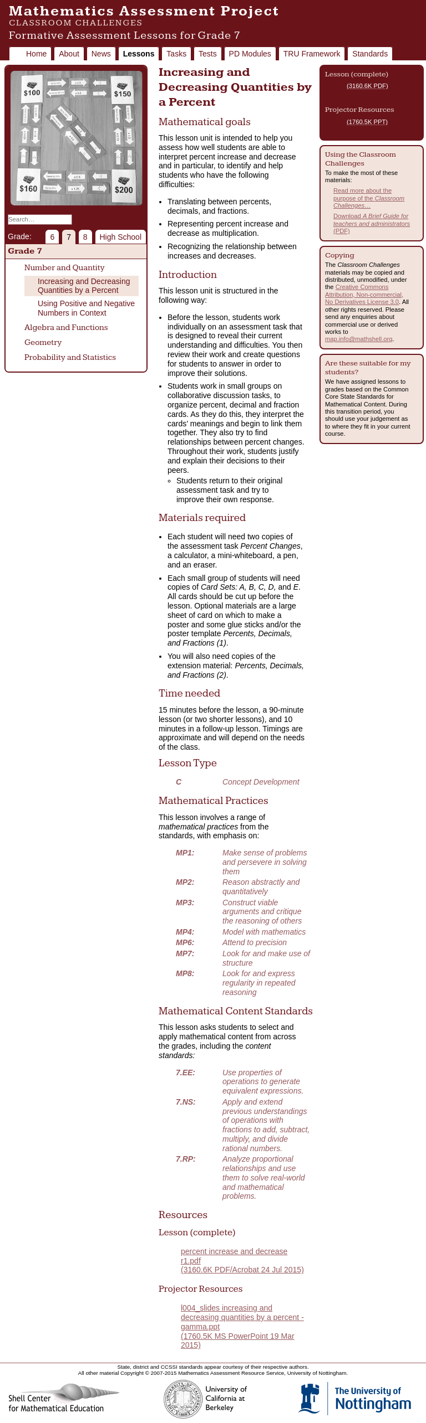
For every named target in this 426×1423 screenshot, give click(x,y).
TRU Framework (312, 53)
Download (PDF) (371, 223)
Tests (208, 53)
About (69, 53)
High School (121, 237)
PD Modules (250, 53)
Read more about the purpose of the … (368, 198)
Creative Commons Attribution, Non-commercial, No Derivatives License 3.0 (364, 294)
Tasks (176, 53)
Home (36, 53)
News (101, 53)
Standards (370, 53)
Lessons (139, 53)
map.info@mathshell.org (358, 339)
